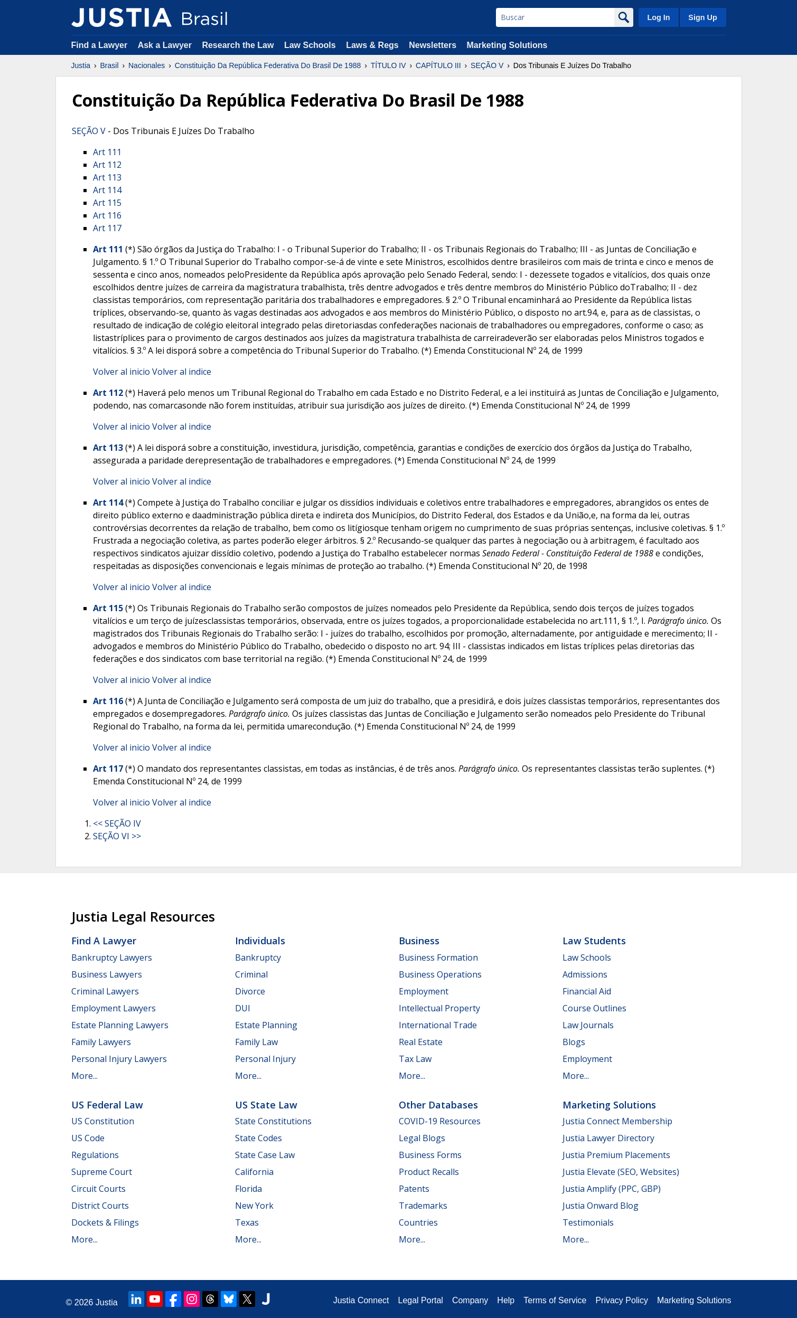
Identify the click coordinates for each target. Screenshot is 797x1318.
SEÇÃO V (487, 65)
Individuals (260, 940)
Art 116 (107, 215)
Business (419, 940)
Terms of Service (554, 1300)
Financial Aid (586, 991)
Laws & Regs (372, 45)
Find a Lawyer (99, 45)
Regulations (95, 1155)
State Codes (258, 1138)
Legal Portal (420, 1300)
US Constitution (102, 1121)
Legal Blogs (422, 1138)
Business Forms (430, 1155)
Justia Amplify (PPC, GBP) (611, 1188)
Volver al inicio (121, 371)
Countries (418, 1222)
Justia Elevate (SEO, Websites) (620, 1172)
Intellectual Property (439, 1008)
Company (470, 1300)
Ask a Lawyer (166, 45)
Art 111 (107, 152)
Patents (414, 1188)
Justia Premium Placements (616, 1155)
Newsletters (432, 45)
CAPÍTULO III (438, 65)
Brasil (109, 65)
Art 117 (107, 228)
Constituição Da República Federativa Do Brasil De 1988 (268, 65)
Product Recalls (429, 1172)
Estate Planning (266, 1025)
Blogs (573, 1042)
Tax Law (415, 1059)
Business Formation (438, 957)
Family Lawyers (101, 1042)
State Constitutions (273, 1121)
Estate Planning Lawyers (119, 1025)
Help (505, 1300)
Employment (423, 991)
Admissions (584, 974)
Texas (247, 1222)
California (254, 1172)
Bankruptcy (258, 957)
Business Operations (440, 974)
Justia (81, 65)
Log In (658, 17)
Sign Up (702, 17)
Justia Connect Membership (617, 1121)
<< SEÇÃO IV (117, 823)
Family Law (256, 1042)
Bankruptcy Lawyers (111, 957)
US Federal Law (107, 1104)
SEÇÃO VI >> (117, 836)
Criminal (251, 974)
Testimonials (588, 1222)
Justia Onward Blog (600, 1205)
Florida (248, 1188)
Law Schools (310, 45)
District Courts (100, 1205)
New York (254, 1205)
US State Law (266, 1104)
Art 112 (107, 164)
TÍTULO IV (388, 65)
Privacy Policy (621, 1300)
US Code (88, 1138)
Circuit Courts (98, 1188)
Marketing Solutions (506, 45)
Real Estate (421, 1042)
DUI (242, 1008)
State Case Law (265, 1155)
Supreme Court (101, 1172)
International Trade (438, 1025)
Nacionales (146, 65)
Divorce (250, 991)
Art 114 (107, 190)
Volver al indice (181, 371)
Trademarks (423, 1205)
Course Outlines (594, 1008)
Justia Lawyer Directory (608, 1138)
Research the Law (238, 45)
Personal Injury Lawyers (119, 1059)
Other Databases (438, 1104)
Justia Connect (361, 1300)
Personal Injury (265, 1059)
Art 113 (107, 177)
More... (84, 1076)
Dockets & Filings (105, 1222)
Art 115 (107, 202)
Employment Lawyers (113, 1008)
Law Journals (588, 1025)
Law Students (594, 940)
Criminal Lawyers (105, 991)
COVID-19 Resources (440, 1121)
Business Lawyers (106, 974)
